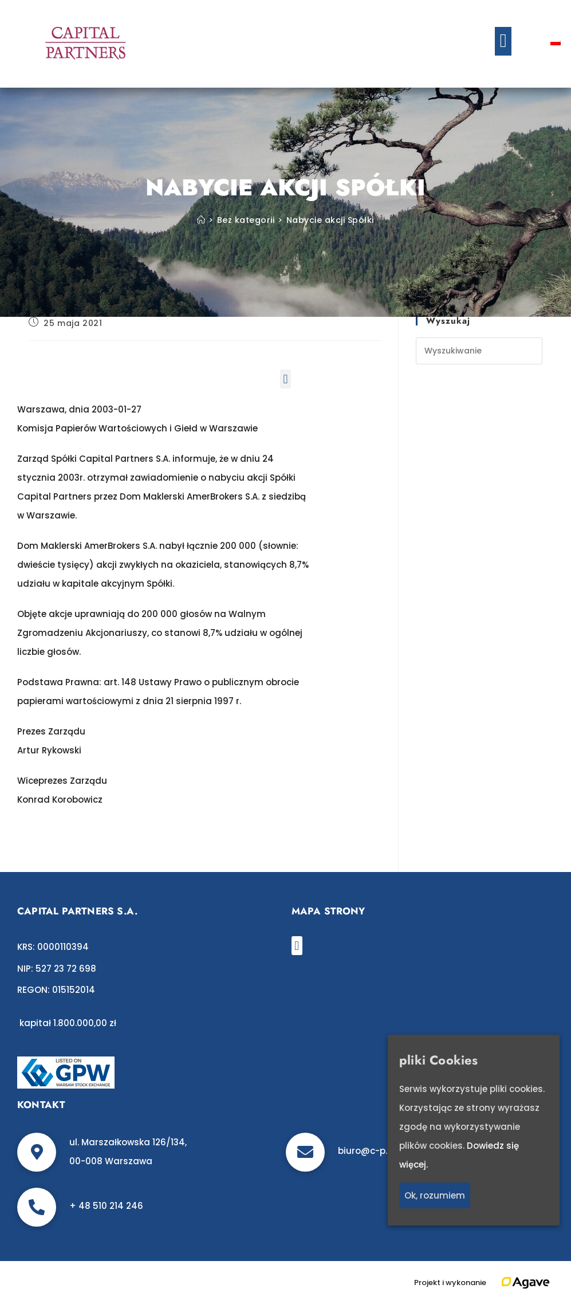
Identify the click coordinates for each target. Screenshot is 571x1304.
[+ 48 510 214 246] (36, 1207)
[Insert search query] (479, 350)
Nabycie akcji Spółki (330, 220)
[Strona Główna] (201, 220)
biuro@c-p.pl (366, 1151)
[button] (503, 41)
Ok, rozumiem (434, 1195)
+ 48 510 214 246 (106, 1206)
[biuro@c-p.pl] (305, 1152)
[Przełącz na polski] (555, 41)
